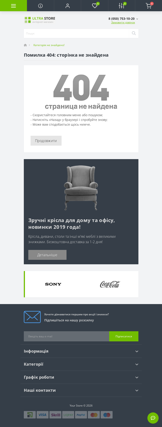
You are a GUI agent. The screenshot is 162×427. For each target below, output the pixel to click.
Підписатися (123, 336)
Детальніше (47, 254)
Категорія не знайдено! (48, 45)
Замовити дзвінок (123, 22)
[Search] (133, 33)
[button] (67, 5)
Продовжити (46, 140)
